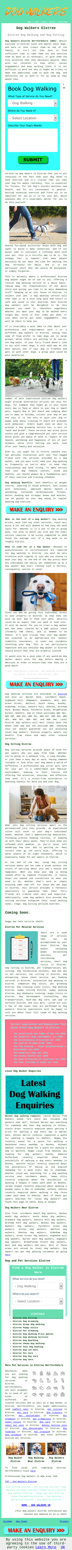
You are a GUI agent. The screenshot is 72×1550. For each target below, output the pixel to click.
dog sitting (12, 968)
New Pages (21, 1521)
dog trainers (54, 1412)
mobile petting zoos (54, 1425)
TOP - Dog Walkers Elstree (21, 1481)
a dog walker (55, 1403)
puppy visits (13, 1422)
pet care (22, 1412)
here (7, 1255)
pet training (42, 1432)
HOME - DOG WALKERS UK (36, 1505)
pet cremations (42, 1419)
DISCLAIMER (63, 22)
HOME (29, 22)
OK (63, 1547)
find (14, 1213)
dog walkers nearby (39, 1154)
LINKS (36, 22)
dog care (45, 1422)
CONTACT (52, 22)
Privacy (64, 1521)
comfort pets (20, 1409)
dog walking (23, 283)
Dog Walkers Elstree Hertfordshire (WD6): (31, 41)
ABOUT (44, 22)
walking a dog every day (36, 1132)
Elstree (62, 694)
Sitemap (7, 1521)
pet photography (29, 1415)
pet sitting (54, 1409)
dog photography (33, 1428)
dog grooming (13, 1435)
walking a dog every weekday (44, 1161)
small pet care (14, 1425)
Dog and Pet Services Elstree (27, 1260)
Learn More (46, 1547)
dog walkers (13, 305)
